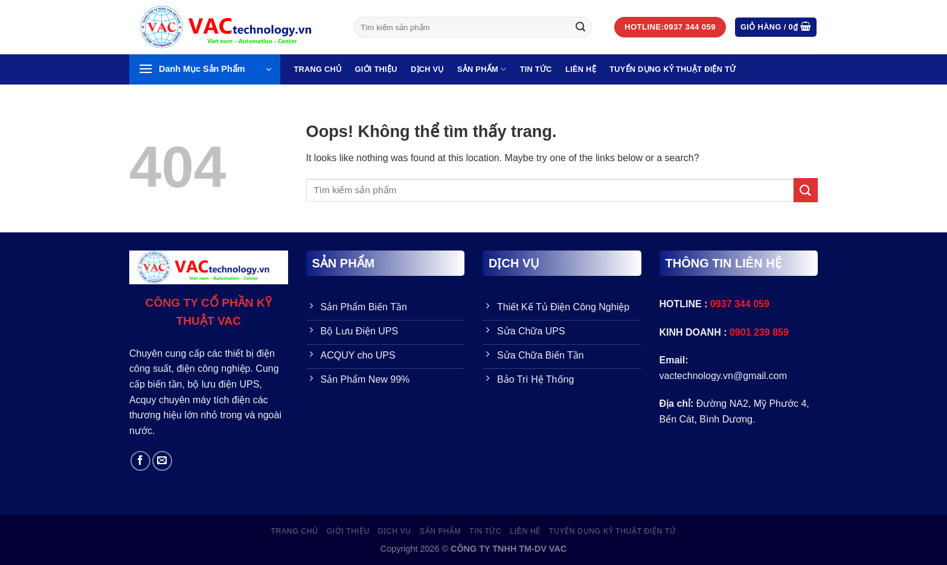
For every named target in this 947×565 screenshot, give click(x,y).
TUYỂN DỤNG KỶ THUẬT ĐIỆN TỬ (672, 69)
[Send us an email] (162, 461)
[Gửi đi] (580, 27)
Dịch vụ (427, 69)
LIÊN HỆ (580, 69)
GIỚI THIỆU (376, 69)
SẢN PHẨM (481, 69)
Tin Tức (536, 69)
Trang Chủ (317, 69)
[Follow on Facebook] (140, 461)
